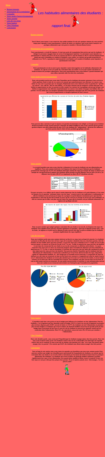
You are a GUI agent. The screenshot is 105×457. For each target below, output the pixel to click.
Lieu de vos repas (14, 21)
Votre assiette (12, 18)
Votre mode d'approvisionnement (20, 16)
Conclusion (11, 28)
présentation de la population (18, 12)
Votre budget (12, 23)
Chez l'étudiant (13, 25)
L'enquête (10, 14)
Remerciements (13, 9)
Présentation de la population (42, 49)
